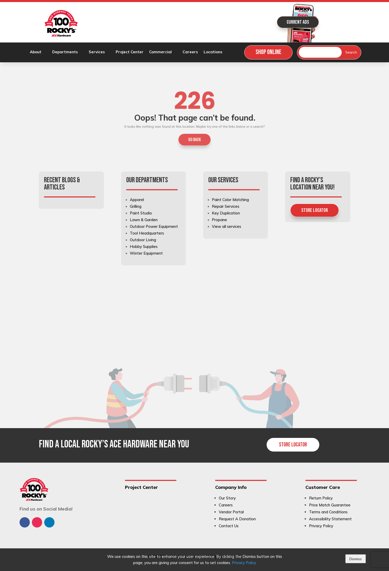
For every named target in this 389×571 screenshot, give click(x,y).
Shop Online (268, 52)
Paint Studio (141, 213)
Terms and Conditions (328, 511)
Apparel (137, 199)
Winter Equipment (146, 253)
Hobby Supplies (144, 246)
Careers (190, 52)
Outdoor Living (143, 239)
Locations (213, 52)
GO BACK (194, 136)
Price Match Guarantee (329, 505)
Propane (219, 219)
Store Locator (314, 210)
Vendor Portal (231, 511)
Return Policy (321, 498)
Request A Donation (237, 518)
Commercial (160, 52)
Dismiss (355, 559)
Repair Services (225, 206)
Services (97, 52)
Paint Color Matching (230, 199)
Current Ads (298, 22)
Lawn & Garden (144, 219)
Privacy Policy (244, 562)
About (35, 52)
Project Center (129, 52)
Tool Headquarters (147, 233)
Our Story (227, 498)
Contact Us (229, 525)
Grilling (135, 206)
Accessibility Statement (330, 518)
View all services (226, 226)
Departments (65, 52)
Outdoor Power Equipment (154, 226)
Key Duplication (226, 213)
